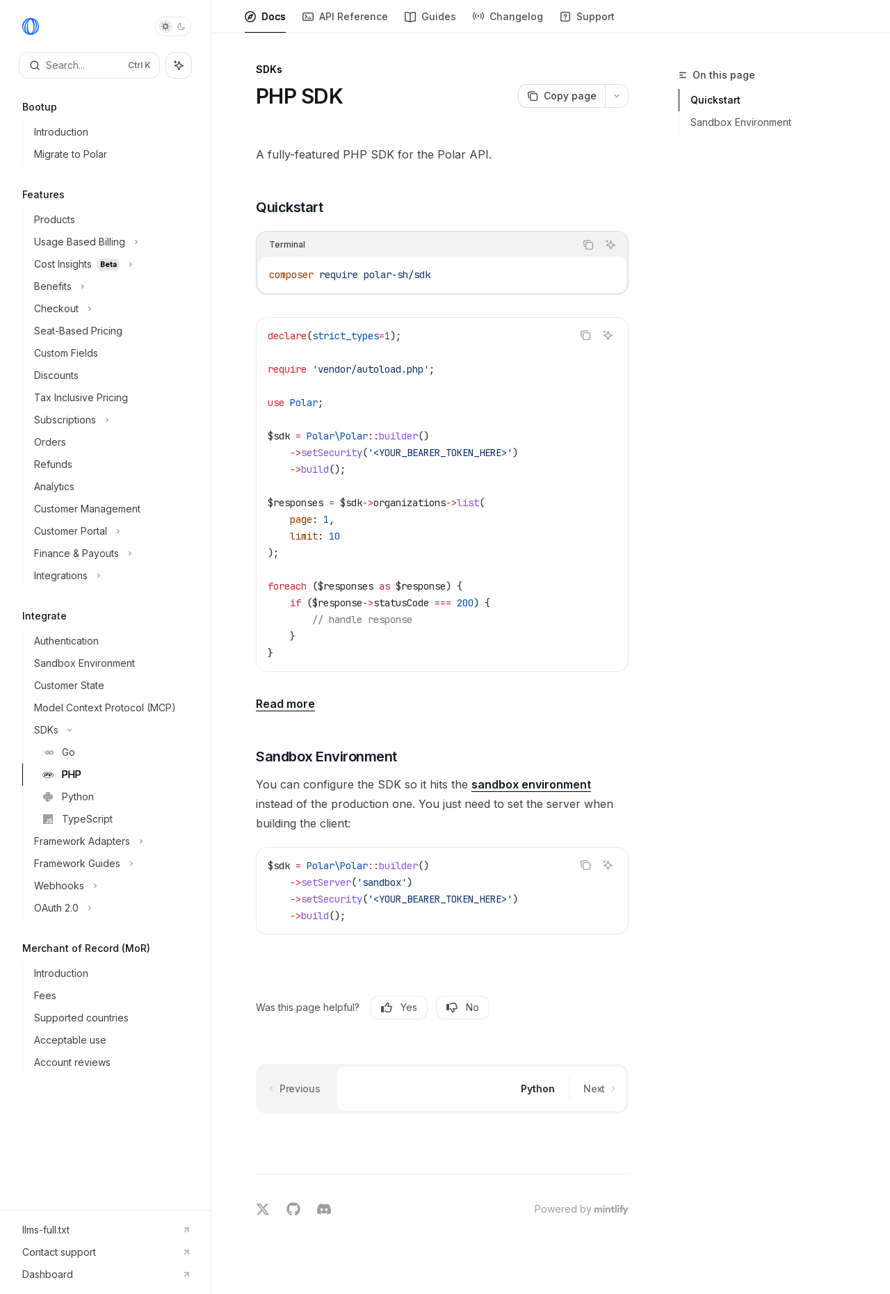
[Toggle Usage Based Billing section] (111, 242)
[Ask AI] (610, 245)
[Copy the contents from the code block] (588, 245)
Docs (265, 21)
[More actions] (617, 96)
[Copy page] (561, 96)
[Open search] (89, 65)
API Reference (345, 21)
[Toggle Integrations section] (111, 576)
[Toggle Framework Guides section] (111, 863)
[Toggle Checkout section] (111, 309)
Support (587, 21)
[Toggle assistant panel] (178, 65)
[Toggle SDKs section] (111, 730)
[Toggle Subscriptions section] (111, 420)
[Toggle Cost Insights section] (111, 264)
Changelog (508, 21)
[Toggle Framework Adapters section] (111, 841)
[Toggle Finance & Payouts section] (111, 553)
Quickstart (715, 100)
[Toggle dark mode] (173, 26)
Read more (285, 704)
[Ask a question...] (442, 1167)
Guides (430, 21)
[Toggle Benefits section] (111, 286)
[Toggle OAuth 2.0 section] (111, 908)
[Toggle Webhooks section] (111, 886)
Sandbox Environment (740, 122)
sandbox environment (531, 784)
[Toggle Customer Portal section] (111, 531)
